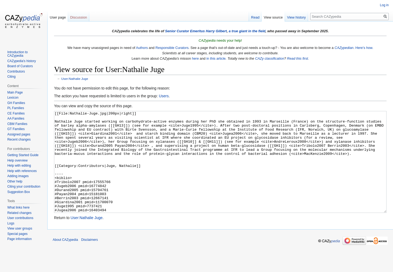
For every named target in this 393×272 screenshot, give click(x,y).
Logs (10, 223)
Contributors (16, 71)
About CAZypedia (65, 260)
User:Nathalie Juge (74, 78)
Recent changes (19, 139)
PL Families (15, 108)
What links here (18, 207)
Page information (19, 239)
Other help (14, 181)
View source (273, 17)
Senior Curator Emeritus (185, 31)
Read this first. (298, 58)
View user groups (19, 228)
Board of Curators (20, 66)
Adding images (17, 176)
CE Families (16, 113)
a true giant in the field (247, 31)
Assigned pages (18, 134)
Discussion (78, 17)
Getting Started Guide (22, 155)
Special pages (17, 234)
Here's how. (364, 48)
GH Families (16, 103)
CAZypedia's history (21, 61)
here (195, 58)
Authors (142, 48)
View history (296, 17)
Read (255, 17)
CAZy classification (269, 58)
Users (164, 96)
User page (58, 17)
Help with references (22, 171)
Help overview (17, 160)
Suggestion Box (18, 192)
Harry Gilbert (216, 31)
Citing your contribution (23, 186)
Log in (384, 5)
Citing (11, 76)
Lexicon (12, 97)
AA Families (15, 118)
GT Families (15, 129)
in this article (216, 58)
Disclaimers (89, 260)
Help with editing (19, 165)
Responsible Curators (171, 48)
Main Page (15, 92)
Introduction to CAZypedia (17, 54)
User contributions (20, 218)
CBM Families (17, 124)
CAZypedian (343, 48)
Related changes (19, 213)
